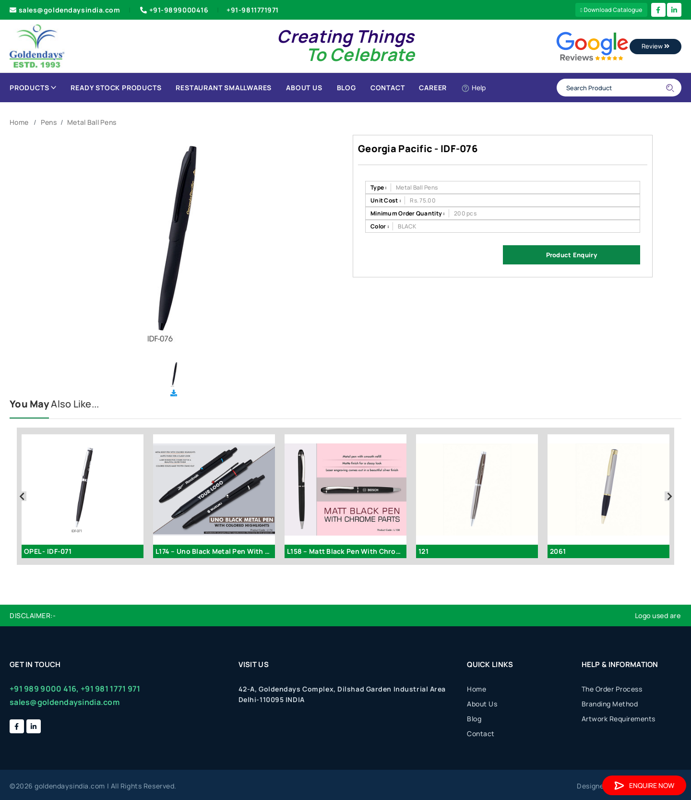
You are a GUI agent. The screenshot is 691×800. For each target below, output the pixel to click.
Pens (49, 122)
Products (33, 87)
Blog (346, 87)
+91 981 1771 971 (110, 688)
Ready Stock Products (116, 87)
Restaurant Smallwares (224, 87)
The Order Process (612, 688)
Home (19, 122)
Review (655, 46)
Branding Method (610, 703)
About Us (304, 87)
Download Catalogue (611, 10)
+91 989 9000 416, (44, 688)
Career (433, 87)
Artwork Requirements (618, 718)
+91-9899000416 (173, 9)
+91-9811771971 (252, 9)
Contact (387, 87)
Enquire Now (644, 785)
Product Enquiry (571, 255)
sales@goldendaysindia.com (65, 9)
